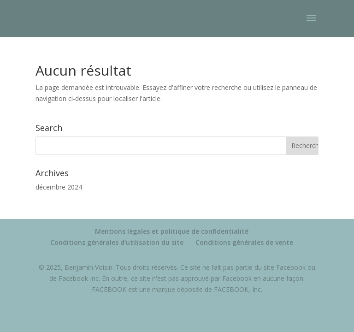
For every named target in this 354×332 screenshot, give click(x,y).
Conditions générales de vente (244, 242)
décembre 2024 (58, 187)
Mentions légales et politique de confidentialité (171, 231)
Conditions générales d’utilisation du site (116, 242)
